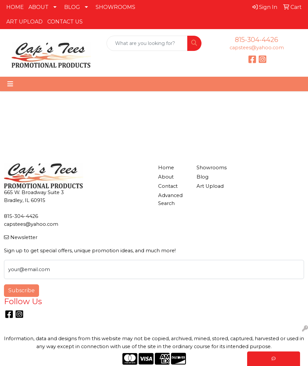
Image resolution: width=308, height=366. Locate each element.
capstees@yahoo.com (257, 48)
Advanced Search (170, 199)
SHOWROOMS (115, 7)
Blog (202, 177)
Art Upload (210, 186)
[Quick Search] (147, 43)
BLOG (72, 7)
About (166, 177)
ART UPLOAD (24, 22)
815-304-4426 (256, 40)
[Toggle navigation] (10, 84)
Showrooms (212, 168)
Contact (168, 186)
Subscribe (21, 290)
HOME (15, 7)
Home (166, 168)
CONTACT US (65, 22)
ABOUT (38, 7)
